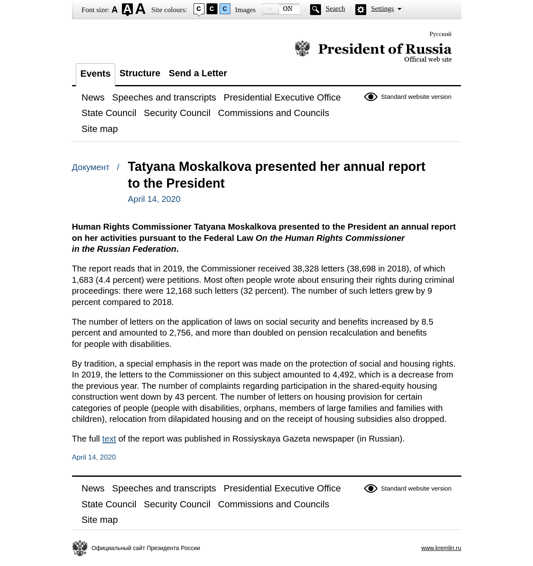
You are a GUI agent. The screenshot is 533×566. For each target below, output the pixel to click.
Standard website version (416, 96)
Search (335, 9)
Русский (441, 34)
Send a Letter (198, 73)
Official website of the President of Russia (373, 51)
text (109, 438)
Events (95, 73)
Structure (139, 73)
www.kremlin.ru (441, 548)
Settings (382, 9)
